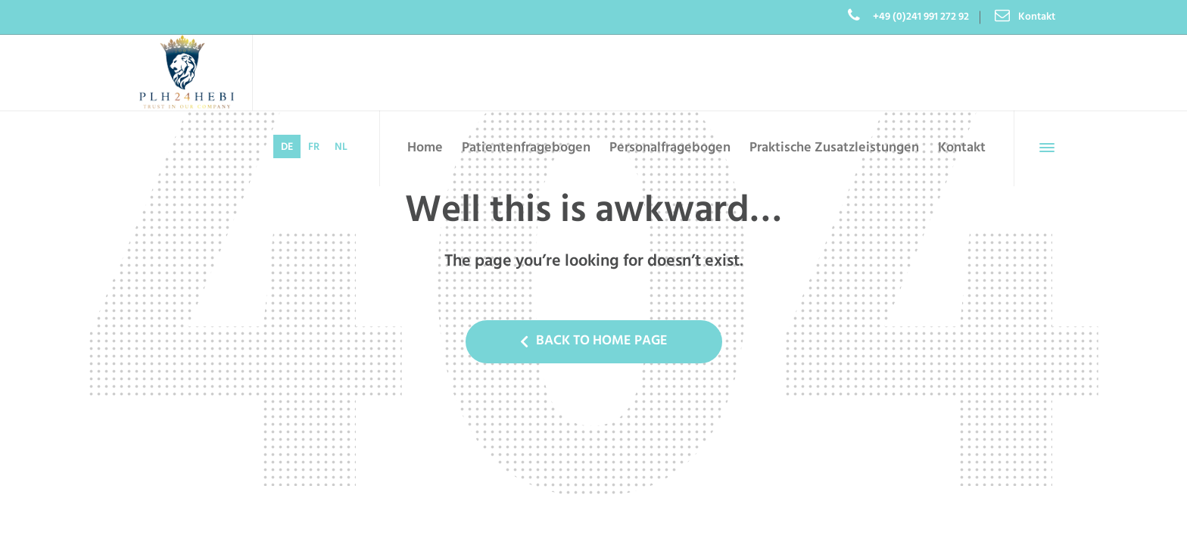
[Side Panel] (1044, 148)
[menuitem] (287, 146)
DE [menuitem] (287, 147)
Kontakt (1036, 17)
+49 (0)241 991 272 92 (920, 17)
